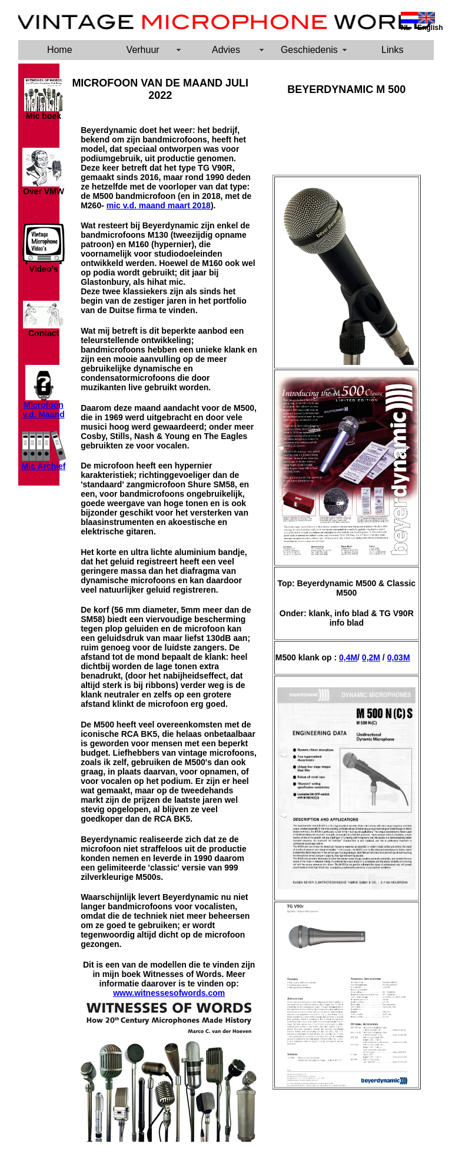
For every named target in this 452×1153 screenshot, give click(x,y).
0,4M (348, 657)
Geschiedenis (309, 50)
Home (59, 50)
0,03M (398, 657)
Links (392, 50)
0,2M (371, 657)
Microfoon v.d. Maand (43, 409)
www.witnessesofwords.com (169, 993)
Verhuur (143, 50)
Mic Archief (44, 466)
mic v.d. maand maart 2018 (159, 205)
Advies (226, 50)
